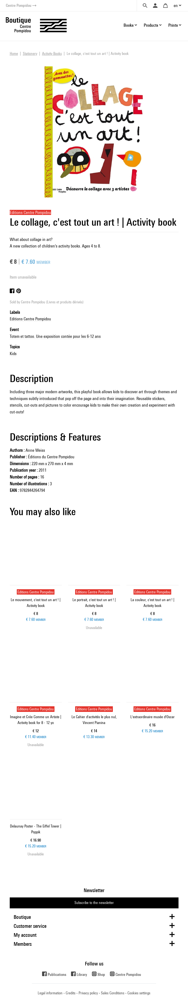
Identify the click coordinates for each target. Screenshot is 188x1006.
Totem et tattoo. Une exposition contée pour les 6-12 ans (55, 336)
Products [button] (151, 25)
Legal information (50, 993)
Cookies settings (138, 993)
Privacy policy (88, 993)
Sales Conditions (112, 993)
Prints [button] (173, 25)
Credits (70, 993)
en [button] (176, 5)
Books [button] (129, 25)
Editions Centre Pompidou (30, 318)
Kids (13, 353)
